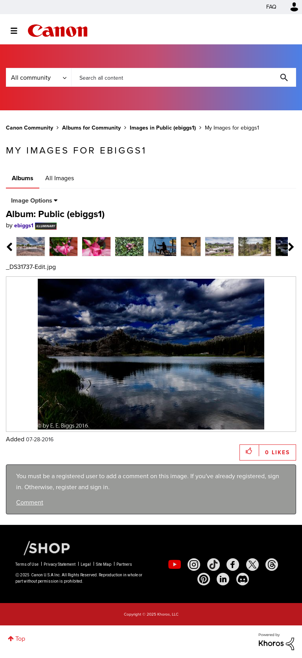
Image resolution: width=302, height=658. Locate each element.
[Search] (183, 77)
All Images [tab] (59, 178)
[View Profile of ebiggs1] (23, 225)
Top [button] (20, 638)
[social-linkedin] (223, 579)
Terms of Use (27, 564)
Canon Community (57, 30)
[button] (249, 450)
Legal (86, 564)
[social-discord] (242, 579)
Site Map (103, 564)
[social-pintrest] (203, 579)
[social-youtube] (174, 564)
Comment (29, 502)
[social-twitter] (252, 564)
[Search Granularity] (38, 77)
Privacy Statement (60, 564)
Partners (124, 564)
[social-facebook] (232, 564)
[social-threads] (271, 564)
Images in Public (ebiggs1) (163, 128)
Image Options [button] (31, 200)
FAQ (271, 7)
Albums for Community (91, 128)
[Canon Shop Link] (42, 547)
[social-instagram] (194, 564)
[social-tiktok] (213, 564)
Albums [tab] (22, 178)
